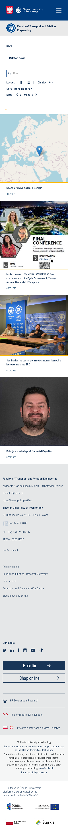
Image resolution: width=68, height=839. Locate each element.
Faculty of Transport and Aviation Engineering (36, 28)
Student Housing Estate (15, 595)
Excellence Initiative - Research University (25, 573)
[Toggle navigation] (59, 10)
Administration (11, 566)
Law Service (9, 581)
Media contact (10, 550)
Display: (42, 82)
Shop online (29, 678)
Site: (9, 94)
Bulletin (29, 665)
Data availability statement (34, 772)
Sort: (9, 88)
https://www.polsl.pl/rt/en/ (17, 500)
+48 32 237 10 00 (18, 523)
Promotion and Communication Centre (23, 588)
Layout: (10, 82)
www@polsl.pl (46, 768)
